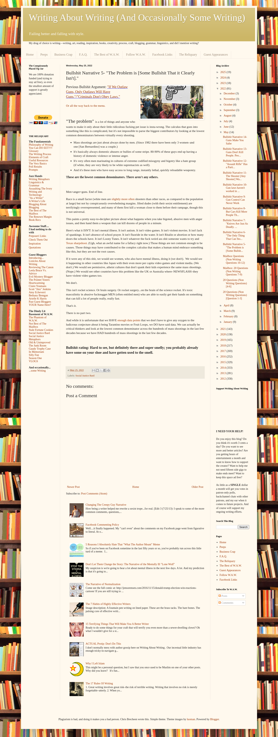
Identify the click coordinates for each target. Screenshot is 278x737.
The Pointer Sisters (39, 279)
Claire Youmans (37, 286)
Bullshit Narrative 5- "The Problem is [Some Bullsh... (234, 247)
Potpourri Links (37, 236)
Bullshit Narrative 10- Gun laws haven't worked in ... (235, 188)
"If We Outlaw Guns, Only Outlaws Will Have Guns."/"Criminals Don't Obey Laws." (97, 92)
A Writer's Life (37, 201)
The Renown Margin (40, 216)
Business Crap (63, 54)
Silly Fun (34, 355)
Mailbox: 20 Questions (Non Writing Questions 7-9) (235, 271)
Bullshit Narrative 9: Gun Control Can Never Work (234, 200)
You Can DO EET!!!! (40, 147)
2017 (223, 351)
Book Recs (35, 219)
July (226, 121)
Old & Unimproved (39, 342)
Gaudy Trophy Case (40, 348)
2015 (223, 362)
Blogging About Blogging (37, 206)
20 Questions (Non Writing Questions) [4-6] (235, 283)
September (230, 110)
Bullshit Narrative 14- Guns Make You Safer (235, 140)
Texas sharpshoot (76, 243)
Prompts (33, 169)
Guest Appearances (216, 54)
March (227, 310)
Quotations (35, 247)
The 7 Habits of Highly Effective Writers (108, 604)
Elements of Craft (38, 157)
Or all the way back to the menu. (85, 105)
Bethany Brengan (38, 295)
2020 (223, 334)
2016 (223, 356)
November (230, 98)
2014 (223, 367)
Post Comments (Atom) (94, 493)
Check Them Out (38, 239)
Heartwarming (37, 282)
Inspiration (35, 243)
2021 (223, 328)
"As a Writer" (36, 198)
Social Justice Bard (84, 375)
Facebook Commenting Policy (102, 524)
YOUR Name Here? (40, 304)
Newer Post (73, 486)
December (229, 93)
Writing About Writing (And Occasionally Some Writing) (137, 17)
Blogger (214, 719)
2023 (223, 83)
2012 (223, 378)
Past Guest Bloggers (40, 301)
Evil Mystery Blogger (41, 276)
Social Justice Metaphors (36, 338)
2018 (223, 345)
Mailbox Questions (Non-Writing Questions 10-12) (234, 259)
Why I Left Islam (95, 663)
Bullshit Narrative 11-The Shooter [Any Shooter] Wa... (235, 176)
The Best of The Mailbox (37, 212)
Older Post (198, 486)
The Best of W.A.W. (106, 54)
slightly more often (122, 199)
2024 (223, 77)
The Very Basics (38, 163)
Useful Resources (38, 160)
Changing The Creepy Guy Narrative (106, 504)
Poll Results (35, 166)
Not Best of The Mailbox (37, 325)
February (229, 316)
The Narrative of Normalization (103, 584)
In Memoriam (36, 351)
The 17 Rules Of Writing (99, 683)
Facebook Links (162, 54)
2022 (223, 88)
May (226, 132)
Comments (225, 602)
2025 (223, 72)
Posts (222, 595)
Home (30, 54)
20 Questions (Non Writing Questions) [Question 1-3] (235, 295)
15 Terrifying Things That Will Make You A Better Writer (117, 623)
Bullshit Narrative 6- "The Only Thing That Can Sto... (234, 235)
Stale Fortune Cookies (41, 329)
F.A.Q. (83, 54)
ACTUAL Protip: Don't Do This (103, 643)
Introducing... (36, 257)
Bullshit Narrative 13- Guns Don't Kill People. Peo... (235, 152)
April (227, 305)
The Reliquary (188, 54)
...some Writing (37, 370)
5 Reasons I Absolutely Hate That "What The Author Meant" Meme (123, 544)
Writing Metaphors (39, 179)
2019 (223, 339)
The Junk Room (37, 345)
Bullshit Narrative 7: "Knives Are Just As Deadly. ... (235, 223)
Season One (35, 358)
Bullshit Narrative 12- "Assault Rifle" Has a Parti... (235, 164)
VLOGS (33, 361)
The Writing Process (40, 154)
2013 (223, 373)
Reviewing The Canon (41, 267)
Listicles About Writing (37, 263)
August (228, 115)
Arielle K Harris (38, 298)
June (226, 126)
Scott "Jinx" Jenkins (40, 289)
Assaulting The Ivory (40, 188)
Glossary (34, 151)
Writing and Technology (35, 193)
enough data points (129, 320)
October (228, 104)
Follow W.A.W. (136, 54)
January (228, 321)
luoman (191, 719)
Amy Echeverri (37, 292)
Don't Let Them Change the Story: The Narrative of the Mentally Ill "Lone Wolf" (130, 564)
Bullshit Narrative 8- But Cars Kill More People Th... (235, 211)
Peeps (44, 54)
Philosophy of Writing (41, 144)
